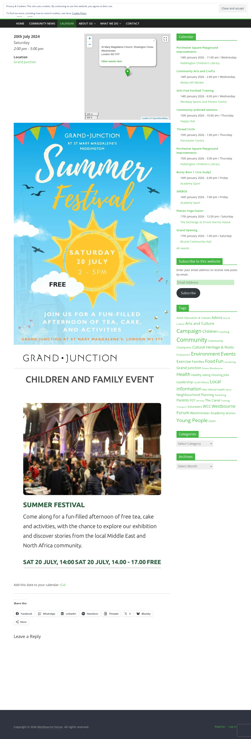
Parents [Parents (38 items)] (182, 400)
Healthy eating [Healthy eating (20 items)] (201, 375)
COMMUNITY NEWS (42, 23)
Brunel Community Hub (195, 241)
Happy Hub (187, 121)
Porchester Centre (192, 140)
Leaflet (145, 118)
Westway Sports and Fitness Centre (203, 102)
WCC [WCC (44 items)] (207, 406)
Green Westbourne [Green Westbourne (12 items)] (212, 368)
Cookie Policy (79, 13)
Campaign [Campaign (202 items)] (189, 330)
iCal (62, 585)
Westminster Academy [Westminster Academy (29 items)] (207, 413)
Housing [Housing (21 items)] (217, 375)
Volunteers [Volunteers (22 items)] (194, 407)
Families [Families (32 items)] (198, 361)
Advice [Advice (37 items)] (217, 317)
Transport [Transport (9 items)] (181, 407)
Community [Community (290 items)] (191, 340)
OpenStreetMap (160, 118)
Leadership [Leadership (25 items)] (184, 382)
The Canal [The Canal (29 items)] (212, 400)
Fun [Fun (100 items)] (220, 361)
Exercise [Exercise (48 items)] (183, 361)
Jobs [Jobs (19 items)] (226, 375)
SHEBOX (181, 191)
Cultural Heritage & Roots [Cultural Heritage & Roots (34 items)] (213, 347)
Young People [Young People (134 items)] (192, 420)
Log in (232, 726)
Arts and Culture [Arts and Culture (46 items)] (199, 323)
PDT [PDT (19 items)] (192, 400)
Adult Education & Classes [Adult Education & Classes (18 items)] (193, 318)
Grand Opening (186, 230)
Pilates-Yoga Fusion (189, 211)
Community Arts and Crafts (195, 71)
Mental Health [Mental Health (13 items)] (216, 389)
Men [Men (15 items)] (204, 389)
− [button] (89, 45)
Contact (132, 23)
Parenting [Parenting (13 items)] (220, 395)
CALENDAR (67, 23)
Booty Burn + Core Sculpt (193, 172)
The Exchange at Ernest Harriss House (205, 222)
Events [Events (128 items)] (228, 353)
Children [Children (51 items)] (210, 331)
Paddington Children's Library (200, 63)
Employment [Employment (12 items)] (183, 354)
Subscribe (188, 293)
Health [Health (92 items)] (183, 374)
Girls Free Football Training (195, 90)
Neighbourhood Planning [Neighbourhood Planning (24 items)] (195, 395)
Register (220, 726)
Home (20, 23)
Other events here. (112, 61)
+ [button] (89, 39)
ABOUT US (86, 23)
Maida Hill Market (192, 82)
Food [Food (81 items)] (210, 361)
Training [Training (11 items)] (225, 400)
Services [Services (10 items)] (200, 400)
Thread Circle (185, 129)
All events (182, 248)
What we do (109, 23)
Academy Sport (190, 183)
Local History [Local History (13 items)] (201, 382)
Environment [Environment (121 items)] (205, 353)
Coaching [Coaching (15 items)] (223, 332)
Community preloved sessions (196, 110)
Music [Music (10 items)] (229, 389)
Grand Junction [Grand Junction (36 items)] (188, 367)
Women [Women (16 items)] (231, 413)
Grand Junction (25, 62)
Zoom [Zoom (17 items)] (212, 421)
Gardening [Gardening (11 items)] (230, 361)
